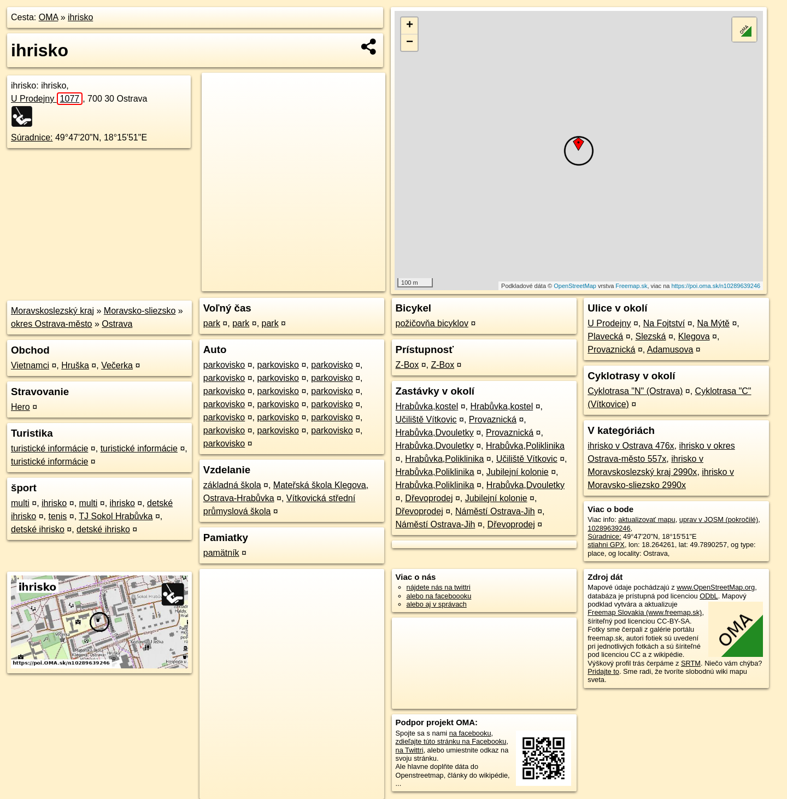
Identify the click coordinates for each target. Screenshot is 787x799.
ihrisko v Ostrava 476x (631, 445)
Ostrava (117, 323)
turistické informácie (49, 448)
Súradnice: (32, 137)
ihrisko (80, 17)
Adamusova (670, 349)
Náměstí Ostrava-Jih (495, 511)
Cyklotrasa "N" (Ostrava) (635, 391)
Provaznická (492, 419)
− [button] (409, 42)
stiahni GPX (606, 544)
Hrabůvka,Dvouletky (435, 432)
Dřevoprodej (429, 498)
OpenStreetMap (575, 286)
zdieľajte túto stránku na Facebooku (451, 741)
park (211, 323)
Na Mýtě (713, 323)
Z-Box (407, 364)
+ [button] (409, 25)
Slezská (650, 336)
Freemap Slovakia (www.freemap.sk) (645, 612)
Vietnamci (30, 365)
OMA (48, 17)
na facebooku (470, 733)
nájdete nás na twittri (439, 587)
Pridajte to (603, 671)
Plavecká (605, 336)
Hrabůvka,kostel (427, 406)
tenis (57, 516)
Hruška (75, 365)
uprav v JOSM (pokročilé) (718, 519)
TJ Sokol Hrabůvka (115, 516)
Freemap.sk (631, 286)
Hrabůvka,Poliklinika (525, 445)
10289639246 (609, 528)
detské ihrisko (37, 529)
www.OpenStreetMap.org (716, 587)
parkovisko (224, 364)
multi (20, 503)
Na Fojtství (664, 323)
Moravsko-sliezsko (140, 310)
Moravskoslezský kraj (52, 310)
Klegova (694, 336)
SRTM (691, 663)
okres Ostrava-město (51, 323)
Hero (20, 407)
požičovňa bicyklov (432, 323)
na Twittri (410, 750)
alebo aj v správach (437, 604)
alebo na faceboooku (439, 596)
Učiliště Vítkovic (426, 419)
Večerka (117, 365)
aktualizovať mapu (646, 519)
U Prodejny (47, 98)
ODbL (709, 596)
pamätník (221, 552)
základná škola (232, 485)
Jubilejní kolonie (517, 472)
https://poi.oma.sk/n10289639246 (715, 286)
